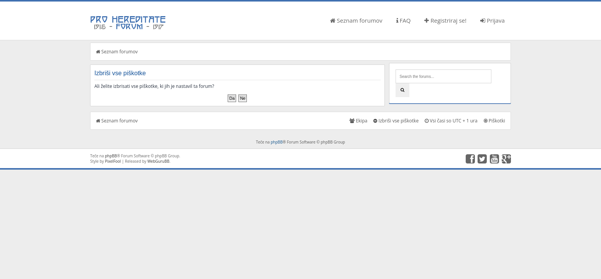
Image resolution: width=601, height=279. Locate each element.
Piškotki (494, 120)
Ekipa (358, 120)
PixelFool (113, 161)
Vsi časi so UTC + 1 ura (451, 120)
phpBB (276, 142)
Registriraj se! (445, 20)
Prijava (492, 20)
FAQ (403, 20)
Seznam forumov (356, 20)
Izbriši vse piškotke (396, 120)
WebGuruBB (158, 161)
